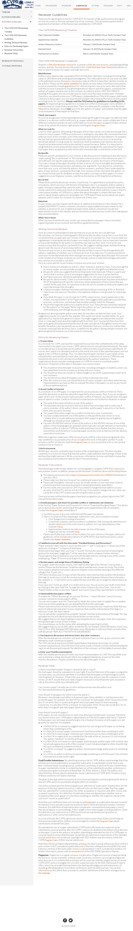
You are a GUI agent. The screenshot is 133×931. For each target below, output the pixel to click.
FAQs (40, 109)
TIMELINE (6, 12)
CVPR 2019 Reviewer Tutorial (60, 64)
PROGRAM (108, 6)
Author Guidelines (71, 83)
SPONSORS (66, 6)
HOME (38, 6)
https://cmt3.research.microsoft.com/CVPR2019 (92, 475)
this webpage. (44, 873)
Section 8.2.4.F (77, 851)
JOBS (128, 6)
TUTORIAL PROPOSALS (12, 66)
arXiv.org (86, 802)
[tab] (16, 12)
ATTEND (95, 6)
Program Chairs (98, 125)
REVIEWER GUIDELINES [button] (12, 22)
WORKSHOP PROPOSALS (12, 61)
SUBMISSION (81, 6)
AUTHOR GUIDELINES (11, 17)
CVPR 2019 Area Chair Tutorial (99, 67)
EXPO (119, 6)
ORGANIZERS (51, 6)
